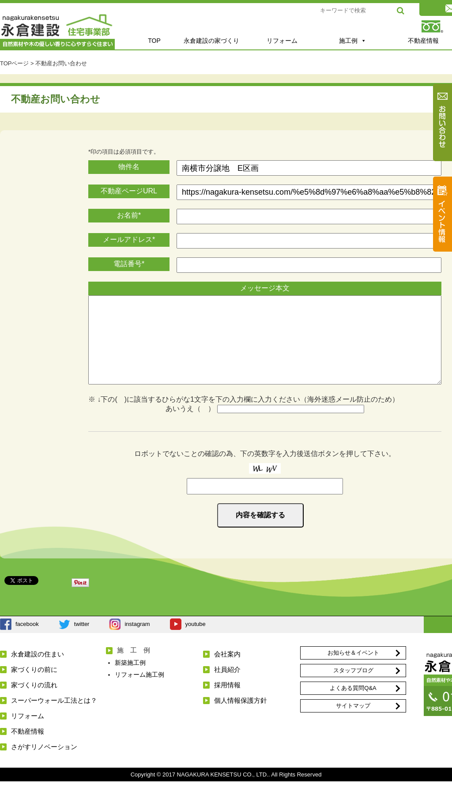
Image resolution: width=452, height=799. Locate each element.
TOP (154, 40)
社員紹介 (227, 687)
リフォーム (282, 40)
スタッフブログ (353, 688)
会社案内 (227, 671)
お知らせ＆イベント (353, 670)
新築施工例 (130, 680)
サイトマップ (353, 723)
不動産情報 (27, 749)
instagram (137, 641)
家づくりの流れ (34, 702)
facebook (27, 641)
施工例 (352, 40)
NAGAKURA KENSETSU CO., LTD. (222, 792)
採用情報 (227, 702)
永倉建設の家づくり (211, 40)
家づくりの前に (34, 687)
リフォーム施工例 (139, 692)
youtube (195, 641)
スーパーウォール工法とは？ (54, 718)
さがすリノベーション (44, 764)
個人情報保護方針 (240, 718)
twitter (82, 641)
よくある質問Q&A (353, 705)
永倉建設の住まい (37, 671)
